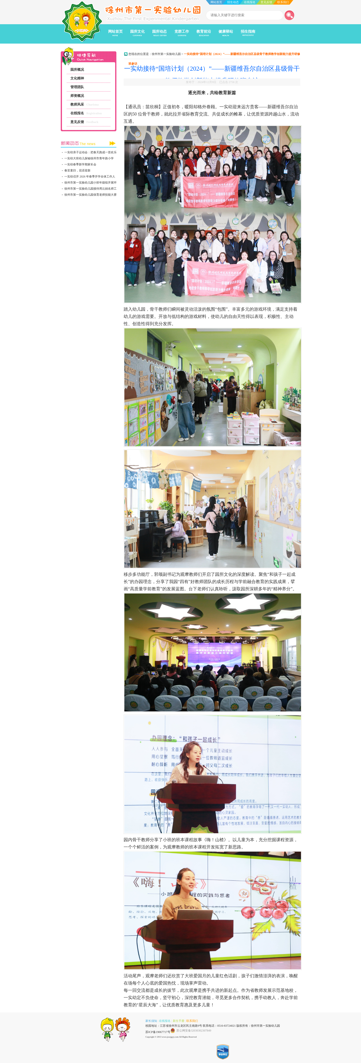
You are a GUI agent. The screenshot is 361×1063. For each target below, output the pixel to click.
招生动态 (233, 2)
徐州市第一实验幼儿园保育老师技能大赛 (90, 194)
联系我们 (283, 2)
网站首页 (216, 2)
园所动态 (159, 31)
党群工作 (181, 31)
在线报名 (250, 2)
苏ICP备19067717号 (157, 1032)
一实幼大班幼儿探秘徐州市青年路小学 (89, 158)
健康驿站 (225, 31)
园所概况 (77, 69)
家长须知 (151, 1021)
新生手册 (178, 1021)
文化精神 (77, 78)
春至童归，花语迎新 (77, 170)
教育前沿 (203, 31)
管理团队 (77, 87)
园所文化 (137, 31)
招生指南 (248, 31)
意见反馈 (266, 2)
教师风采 (77, 104)
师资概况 (77, 96)
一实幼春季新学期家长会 (80, 164)
